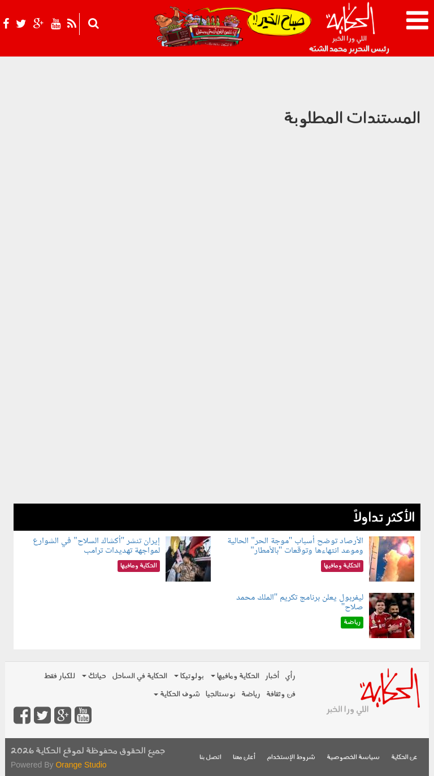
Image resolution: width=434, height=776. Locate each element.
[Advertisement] (217, 424)
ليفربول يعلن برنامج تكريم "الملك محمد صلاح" (300, 602)
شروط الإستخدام (291, 757)
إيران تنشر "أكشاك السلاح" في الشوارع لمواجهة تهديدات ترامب (96, 546)
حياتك (94, 676)
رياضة (251, 694)
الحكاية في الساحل (139, 676)
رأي (290, 676)
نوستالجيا (221, 694)
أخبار (272, 676)
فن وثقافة (281, 694)
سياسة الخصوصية (353, 757)
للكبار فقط (59, 676)
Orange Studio (80, 764)
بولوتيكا (189, 676)
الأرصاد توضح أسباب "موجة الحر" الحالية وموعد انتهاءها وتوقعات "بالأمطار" (295, 546)
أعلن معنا (244, 757)
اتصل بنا (210, 757)
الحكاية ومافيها (235, 676)
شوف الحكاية (177, 694)
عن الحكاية (404, 757)
